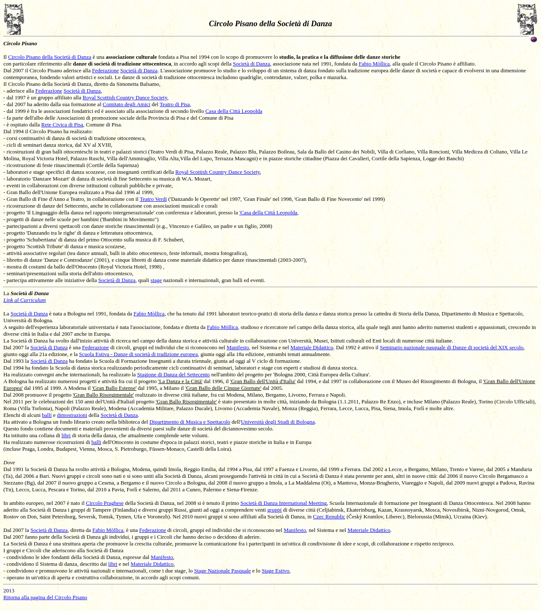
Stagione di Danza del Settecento (173, 374)
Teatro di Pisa (175, 104)
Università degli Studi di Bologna (278, 422)
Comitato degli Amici (126, 104)
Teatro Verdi (153, 199)
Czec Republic (329, 516)
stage (156, 280)
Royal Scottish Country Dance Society (124, 97)
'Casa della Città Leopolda (268, 212)
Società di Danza (251, 63)
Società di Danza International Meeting (283, 503)
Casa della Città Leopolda (233, 111)
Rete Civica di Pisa (62, 124)
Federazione (105, 70)
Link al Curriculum (24, 300)
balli (47, 415)
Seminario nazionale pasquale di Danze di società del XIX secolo (452, 347)
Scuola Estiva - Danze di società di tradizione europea (138, 354)
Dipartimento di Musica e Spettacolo (189, 422)
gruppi (274, 510)
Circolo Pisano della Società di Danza (49, 57)
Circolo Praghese (104, 503)
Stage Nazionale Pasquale (222, 570)
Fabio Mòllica (374, 63)
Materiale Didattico (311, 347)
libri (66, 435)
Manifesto (238, 347)
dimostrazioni (72, 415)
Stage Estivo (275, 570)
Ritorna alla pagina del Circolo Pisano (45, 597)
